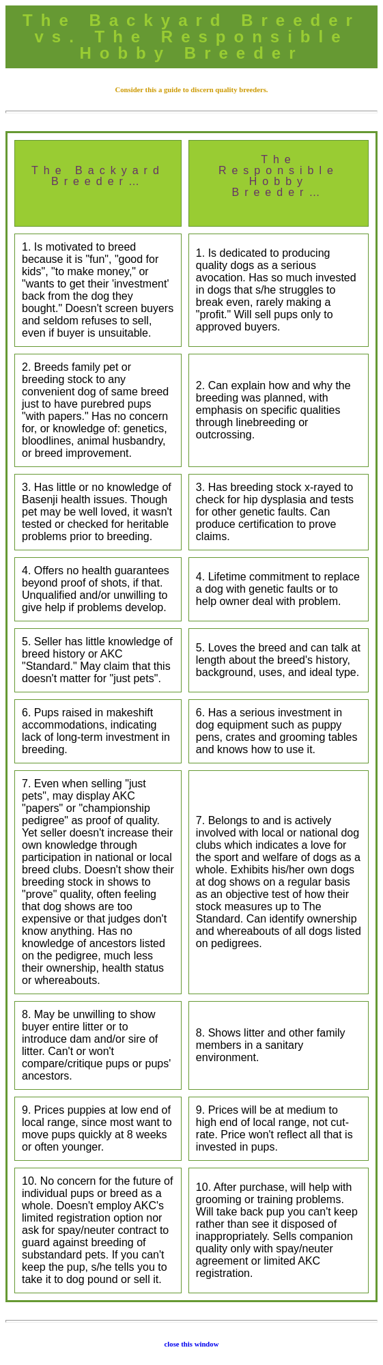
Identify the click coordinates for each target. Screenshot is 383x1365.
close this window (192, 1344)
